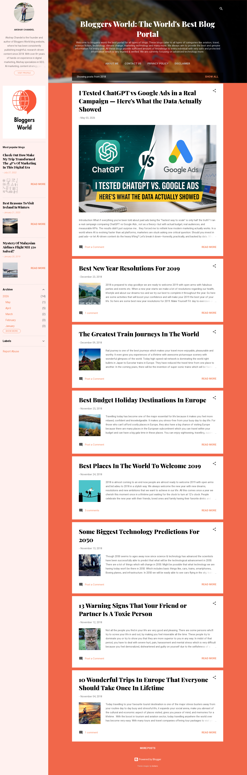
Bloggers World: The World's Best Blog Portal (147, 29)
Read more (209, 247)
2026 (6, 296)
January (10, 326)
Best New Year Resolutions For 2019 (129, 268)
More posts (147, 748)
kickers (155, 766)
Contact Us (133, 63)
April (8, 308)
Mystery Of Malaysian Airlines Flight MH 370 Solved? (19, 247)
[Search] (221, 9)
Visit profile (24, 73)
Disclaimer (182, 63)
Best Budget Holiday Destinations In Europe (142, 400)
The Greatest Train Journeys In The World (139, 334)
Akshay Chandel (24, 29)
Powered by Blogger (147, 759)
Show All (211, 76)
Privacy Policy (158, 63)
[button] (214, 91)
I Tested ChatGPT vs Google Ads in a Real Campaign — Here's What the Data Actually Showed (140, 101)
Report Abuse (11, 351)
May (8, 302)
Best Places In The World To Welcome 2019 (140, 465)
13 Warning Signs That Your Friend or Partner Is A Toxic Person (133, 609)
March (9, 314)
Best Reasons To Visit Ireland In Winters (18, 205)
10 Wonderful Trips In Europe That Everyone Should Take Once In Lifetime (143, 683)
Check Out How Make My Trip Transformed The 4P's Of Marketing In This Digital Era (19, 161)
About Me (112, 63)
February (10, 320)
